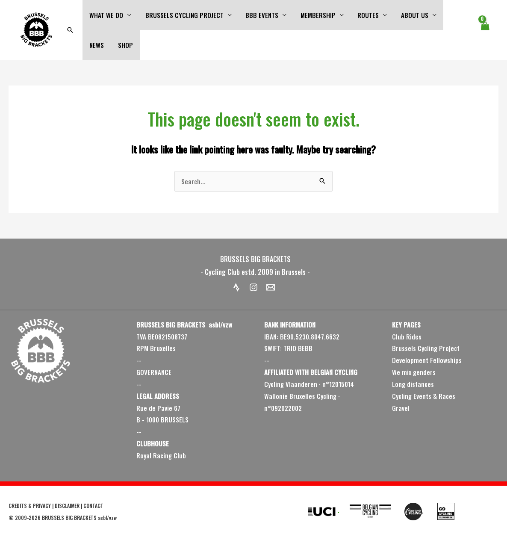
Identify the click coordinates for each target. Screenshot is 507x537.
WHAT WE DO (106, 15)
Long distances (413, 384)
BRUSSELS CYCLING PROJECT (183, 15)
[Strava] (236, 287)
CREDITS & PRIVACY (30, 505)
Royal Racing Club (161, 455)
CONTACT (93, 505)
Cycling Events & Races (423, 396)
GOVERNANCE (153, 372)
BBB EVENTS (259, 15)
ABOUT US (408, 15)
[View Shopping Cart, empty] (485, 30)
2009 (21, 517)
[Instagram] (253, 287)
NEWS (450, 15)
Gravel (401, 408)
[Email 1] (270, 287)
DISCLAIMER (67, 505)
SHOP (96, 45)
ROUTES (363, 15)
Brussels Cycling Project (426, 348)
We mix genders (414, 372)
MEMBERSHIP (314, 15)
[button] (70, 30)
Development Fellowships (427, 360)
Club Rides (407, 336)
